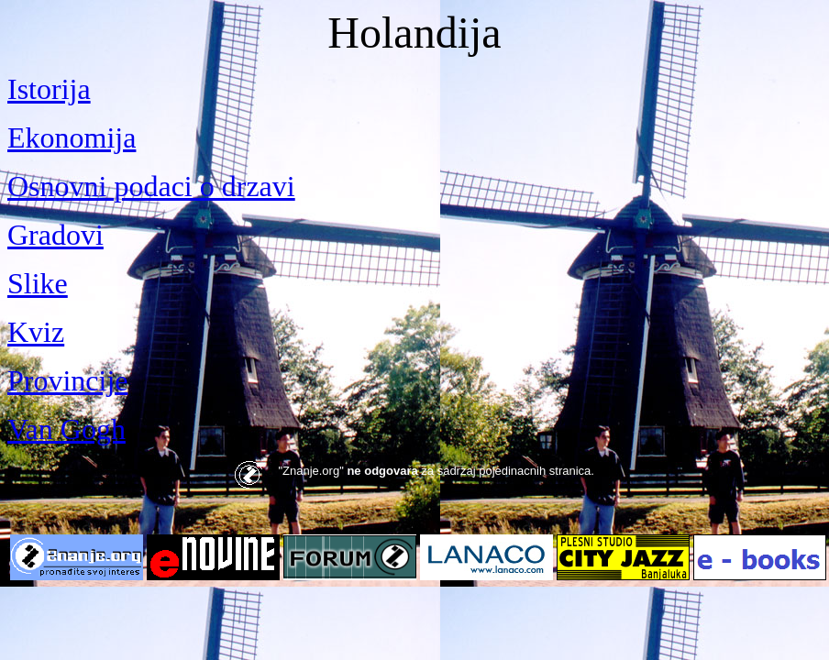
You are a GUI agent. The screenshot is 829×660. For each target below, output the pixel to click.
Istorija (49, 88)
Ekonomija (71, 137)
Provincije (67, 380)
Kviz (35, 331)
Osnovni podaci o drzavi (151, 186)
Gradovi (55, 234)
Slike (37, 283)
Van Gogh (66, 429)
